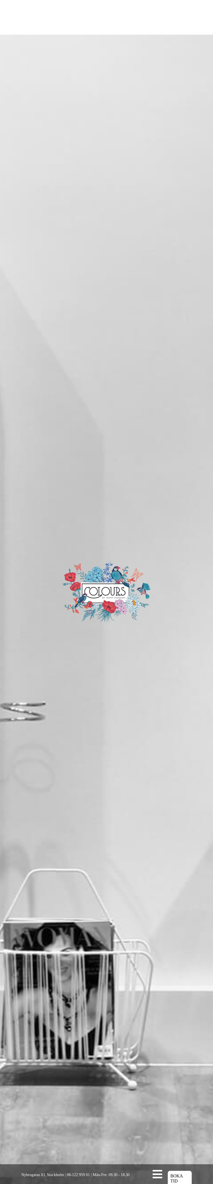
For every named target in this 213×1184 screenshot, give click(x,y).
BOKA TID (176, 1116)
